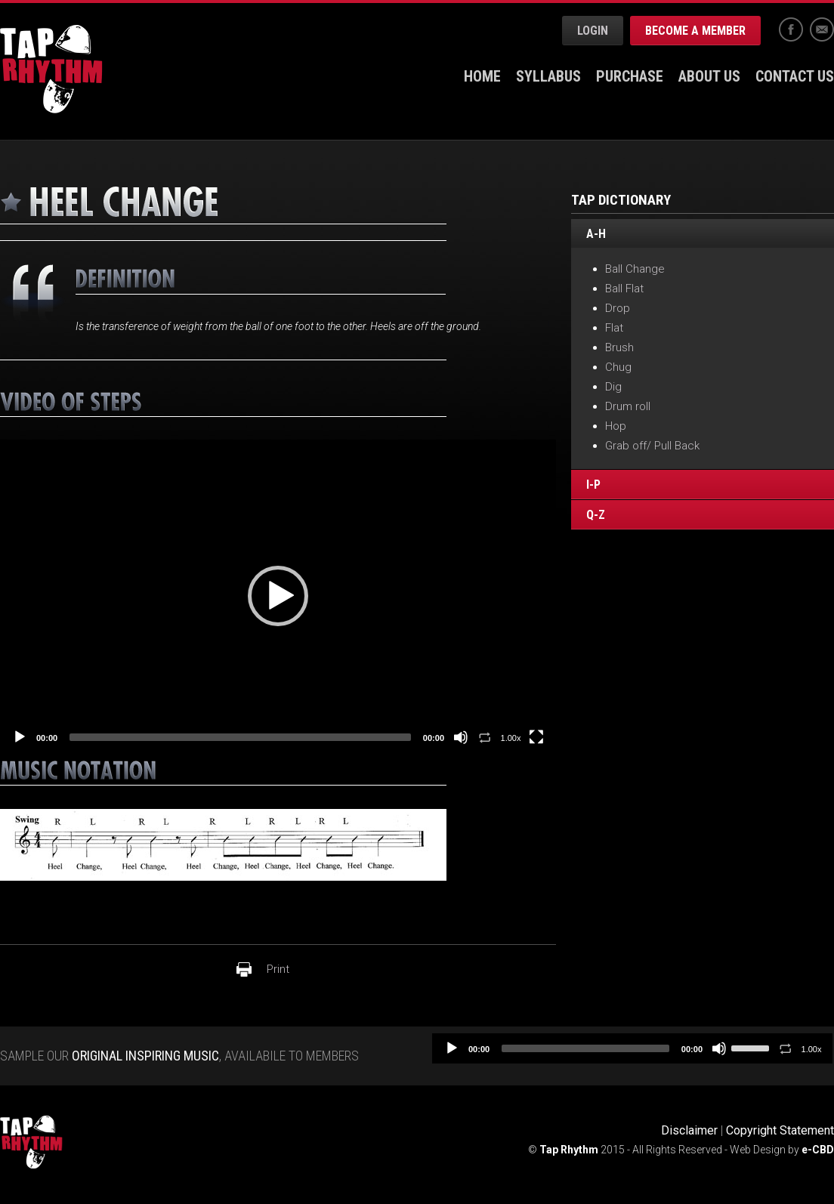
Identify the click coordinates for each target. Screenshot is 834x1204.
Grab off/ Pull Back (652, 445)
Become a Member (695, 30)
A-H (596, 234)
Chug (618, 367)
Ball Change (635, 269)
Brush (619, 347)
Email (822, 29)
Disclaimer (689, 1130)
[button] (278, 596)
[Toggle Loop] (485, 737)
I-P (593, 485)
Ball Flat (624, 288)
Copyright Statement (780, 1130)
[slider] (240, 737)
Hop (615, 426)
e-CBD (818, 1150)
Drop (617, 308)
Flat (614, 328)
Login (592, 30)
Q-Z (595, 515)
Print (278, 969)
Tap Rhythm (51, 69)
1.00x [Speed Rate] (511, 737)
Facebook (791, 29)
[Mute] (460, 737)
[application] (278, 596)
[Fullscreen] (536, 737)
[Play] (19, 737)
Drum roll (627, 406)
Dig (613, 387)
